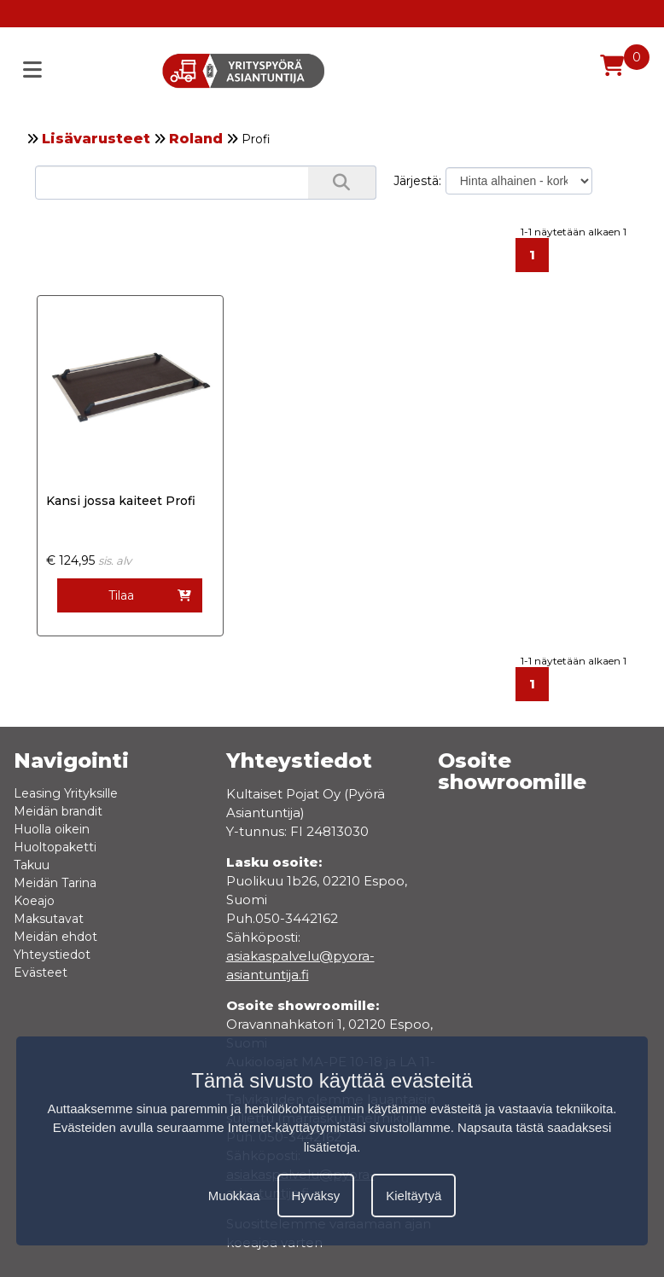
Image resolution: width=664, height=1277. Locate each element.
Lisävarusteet (96, 139)
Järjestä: (417, 181)
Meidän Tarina (55, 883)
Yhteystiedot (52, 954)
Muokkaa (234, 1195)
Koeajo (34, 900)
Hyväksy (316, 1195)
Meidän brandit (58, 811)
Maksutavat (49, 918)
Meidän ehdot (55, 936)
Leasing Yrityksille (66, 793)
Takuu (32, 865)
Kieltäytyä (413, 1195)
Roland (196, 139)
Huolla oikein (52, 829)
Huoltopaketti (55, 847)
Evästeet (40, 972)
